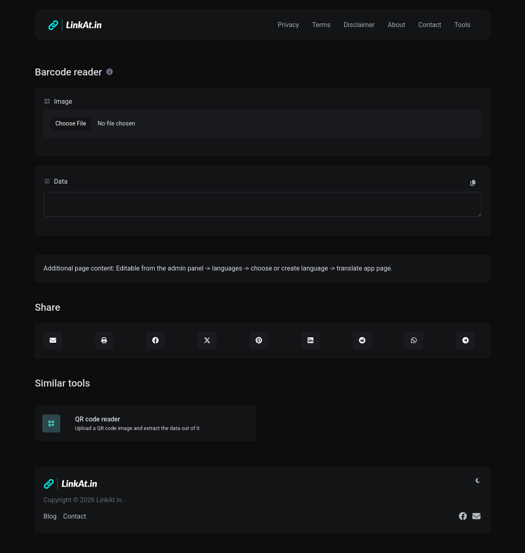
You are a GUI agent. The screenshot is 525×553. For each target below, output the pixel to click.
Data (55, 181)
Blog (50, 516)
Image (57, 101)
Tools (462, 25)
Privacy (288, 25)
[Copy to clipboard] (473, 183)
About (396, 25)
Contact (429, 25)
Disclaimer (359, 25)
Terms (321, 25)
